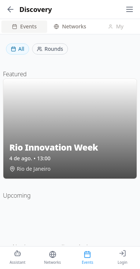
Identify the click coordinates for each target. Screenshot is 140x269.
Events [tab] (24, 26)
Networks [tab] (70, 26)
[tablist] (70, 26)
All (17, 48)
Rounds (50, 48)
